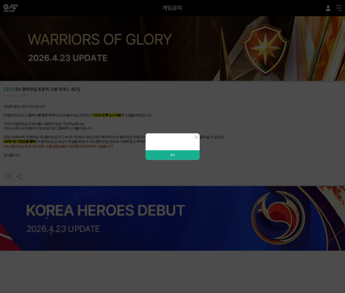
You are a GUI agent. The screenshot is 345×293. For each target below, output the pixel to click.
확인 (172, 154)
